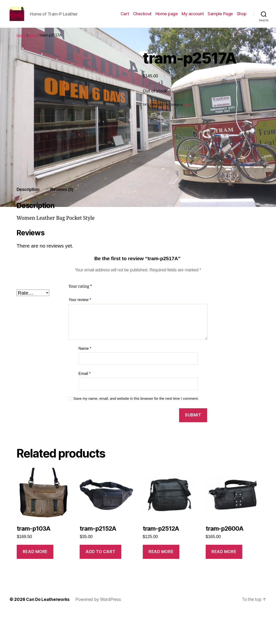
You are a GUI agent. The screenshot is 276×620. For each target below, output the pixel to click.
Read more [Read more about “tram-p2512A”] (161, 558)
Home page (166, 17)
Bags (33, 42)
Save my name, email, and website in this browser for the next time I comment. (136, 406)
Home (22, 42)
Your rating (80, 293)
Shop (242, 17)
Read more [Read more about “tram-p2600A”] (223, 558)
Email (84, 381)
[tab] (28, 197)
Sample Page (220, 17)
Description (28, 196)
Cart (125, 17)
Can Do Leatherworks (48, 606)
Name (84, 356)
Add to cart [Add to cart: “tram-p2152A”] (100, 558)
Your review (80, 307)
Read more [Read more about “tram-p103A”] (35, 558)
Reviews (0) (61, 196)
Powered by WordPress (99, 606)
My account (193, 17)
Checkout (142, 17)
